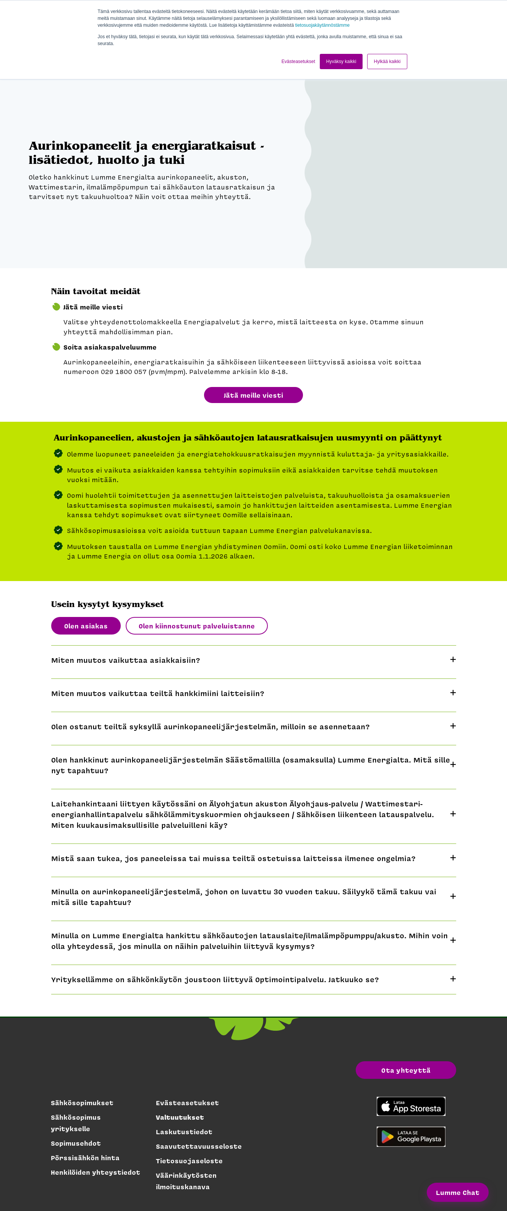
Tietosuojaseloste (189, 1160)
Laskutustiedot (184, 1131)
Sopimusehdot (76, 1143)
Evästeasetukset (187, 1102)
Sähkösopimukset (82, 1102)
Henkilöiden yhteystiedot (95, 1172)
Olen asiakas (86, 625)
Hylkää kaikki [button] (387, 61)
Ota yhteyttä (406, 1070)
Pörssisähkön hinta (85, 1157)
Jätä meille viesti (253, 395)
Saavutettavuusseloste (199, 1146)
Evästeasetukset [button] (298, 61)
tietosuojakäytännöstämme (322, 25)
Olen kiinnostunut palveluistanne (197, 625)
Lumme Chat (457, 1192)
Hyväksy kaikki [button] (341, 61)
